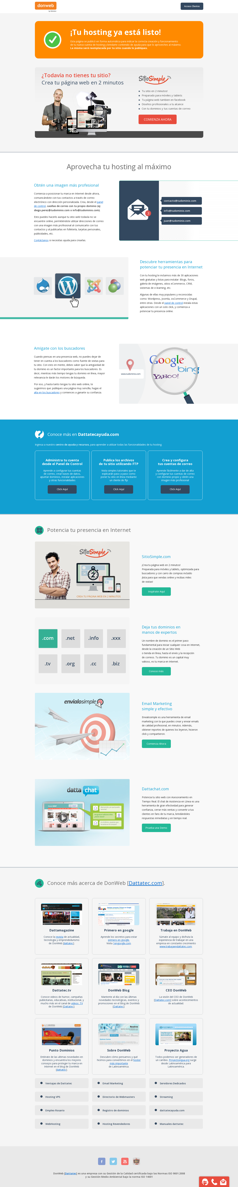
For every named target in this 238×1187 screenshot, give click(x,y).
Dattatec (139, 882)
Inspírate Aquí (156, 591)
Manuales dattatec (169, 1124)
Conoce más (156, 671)
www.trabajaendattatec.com (176, 946)
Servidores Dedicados (170, 1083)
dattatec (68, 943)
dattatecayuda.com (170, 1110)
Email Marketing (110, 1083)
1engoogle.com (122, 943)
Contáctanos (41, 240)
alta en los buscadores (47, 392)
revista (59, 936)
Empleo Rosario (52, 1110)
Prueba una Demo (156, 827)
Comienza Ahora (156, 743)
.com (156, 882)
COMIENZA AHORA (157, 119)
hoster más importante (125, 1061)
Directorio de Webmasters (116, 1097)
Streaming (164, 1097)
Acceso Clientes (192, 6)
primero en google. (119, 940)
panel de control (174, 303)
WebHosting (50, 1124)
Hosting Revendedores (113, 1124)
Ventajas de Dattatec (56, 1083)
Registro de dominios (113, 1110)
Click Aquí (62, 489)
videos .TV (77, 1003)
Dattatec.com (162, 1000)
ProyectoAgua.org (179, 1060)
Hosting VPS (50, 1097)
